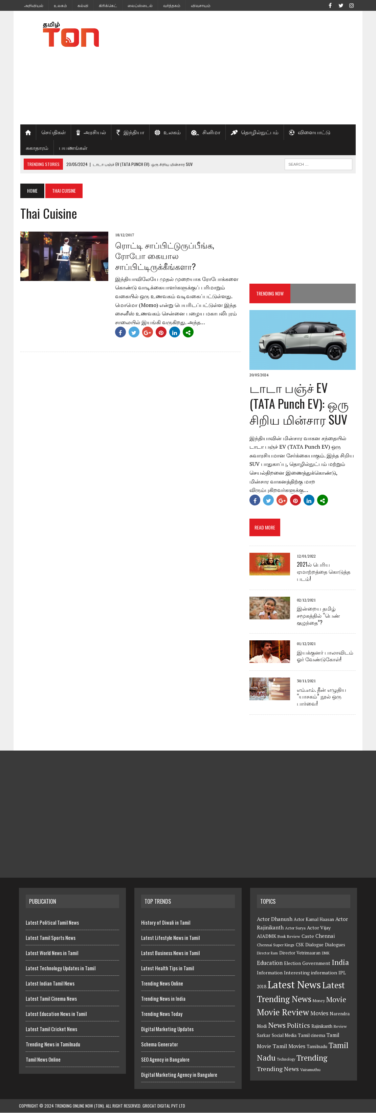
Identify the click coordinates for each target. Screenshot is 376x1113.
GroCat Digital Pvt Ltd (163, 1106)
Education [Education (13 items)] (270, 963)
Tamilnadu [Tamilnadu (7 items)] (317, 1047)
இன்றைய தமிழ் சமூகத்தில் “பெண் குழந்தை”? (318, 616)
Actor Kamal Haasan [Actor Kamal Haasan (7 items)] (314, 920)
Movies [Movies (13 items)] (319, 1014)
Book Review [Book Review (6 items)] (289, 937)
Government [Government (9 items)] (316, 964)
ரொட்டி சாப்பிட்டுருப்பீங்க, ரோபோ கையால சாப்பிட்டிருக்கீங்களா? (163, 255)
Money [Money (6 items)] (319, 1000)
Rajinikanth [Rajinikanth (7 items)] (321, 1027)
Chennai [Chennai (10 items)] (325, 936)
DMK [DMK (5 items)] (326, 953)
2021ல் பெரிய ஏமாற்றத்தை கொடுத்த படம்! (324, 572)
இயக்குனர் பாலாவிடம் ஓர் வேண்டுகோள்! (325, 656)
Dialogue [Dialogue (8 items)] (314, 945)
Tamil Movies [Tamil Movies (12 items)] (288, 1046)
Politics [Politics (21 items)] (298, 1026)
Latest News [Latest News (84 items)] (294, 984)
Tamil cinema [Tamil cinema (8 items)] (311, 1036)
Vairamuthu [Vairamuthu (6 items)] (310, 1070)
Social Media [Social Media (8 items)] (284, 1036)
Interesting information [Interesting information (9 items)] (310, 973)
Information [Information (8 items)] (270, 973)
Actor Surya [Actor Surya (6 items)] (295, 928)
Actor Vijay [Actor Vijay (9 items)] (319, 928)
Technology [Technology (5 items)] (286, 1059)
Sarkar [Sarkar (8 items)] (263, 1036)
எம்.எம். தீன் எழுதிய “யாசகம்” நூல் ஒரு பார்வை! (322, 697)
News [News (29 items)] (277, 1026)
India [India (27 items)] (340, 963)
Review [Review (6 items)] (340, 1026)
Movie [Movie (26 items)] (336, 999)
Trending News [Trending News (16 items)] (278, 1069)
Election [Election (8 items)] (292, 964)
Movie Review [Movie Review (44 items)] (283, 1012)
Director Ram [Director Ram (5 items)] (267, 953)
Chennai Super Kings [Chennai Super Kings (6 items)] (275, 945)
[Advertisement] (245, 67)
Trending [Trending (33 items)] (311, 1058)
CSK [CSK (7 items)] (300, 945)
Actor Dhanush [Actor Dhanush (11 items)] (274, 919)
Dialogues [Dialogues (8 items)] (335, 945)
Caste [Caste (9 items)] (308, 936)
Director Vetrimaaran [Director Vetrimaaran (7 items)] (299, 953)
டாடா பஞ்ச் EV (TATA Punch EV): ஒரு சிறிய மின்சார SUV (303, 404)
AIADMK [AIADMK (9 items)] (266, 936)
